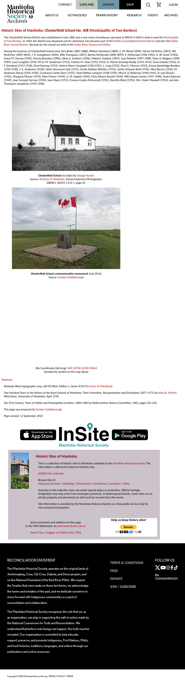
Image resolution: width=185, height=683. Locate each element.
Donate (108, 4)
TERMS (70, 676)
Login (173, 5)
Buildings (68, 483)
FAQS (114, 570)
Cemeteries (100, 483)
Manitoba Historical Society (129, 463)
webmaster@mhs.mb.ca (71, 526)
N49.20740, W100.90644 (82, 368)
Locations (115, 483)
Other (126, 483)
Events (153, 15)
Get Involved (77, 15)
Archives (171, 15)
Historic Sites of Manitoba (22, 30)
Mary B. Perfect (167, 392)
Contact (65, 4)
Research (134, 15)
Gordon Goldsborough (71, 277)
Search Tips (37, 532)
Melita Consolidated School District (134, 41)
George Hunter (85, 175)
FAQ (78, 532)
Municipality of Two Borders (113, 30)
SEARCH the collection (51, 473)
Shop (130, 4)
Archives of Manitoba (51, 179)
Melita (106, 44)
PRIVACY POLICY (57, 676)
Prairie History (107, 15)
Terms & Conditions (126, 562)
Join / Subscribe (123, 586)
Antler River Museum (86, 44)
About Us (51, 15)
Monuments (83, 483)
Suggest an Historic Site (60, 532)
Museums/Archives (49, 483)
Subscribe (86, 4)
